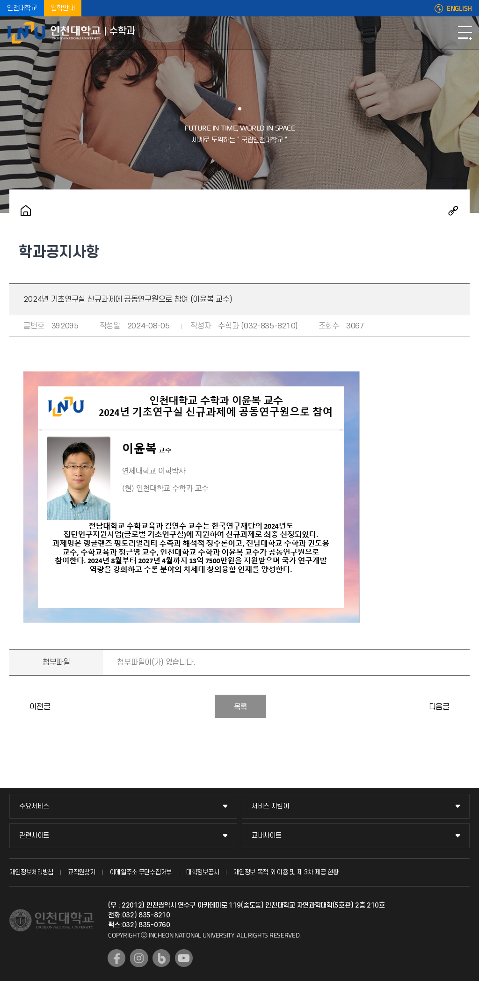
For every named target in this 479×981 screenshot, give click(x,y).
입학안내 (63, 8)
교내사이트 (267, 836)
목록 (240, 707)
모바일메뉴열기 (465, 32)
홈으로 (25, 210)
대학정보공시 (202, 872)
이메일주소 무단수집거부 (141, 872)
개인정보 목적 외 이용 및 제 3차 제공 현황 (286, 872)
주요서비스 (34, 806)
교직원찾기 (81, 872)
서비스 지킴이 (270, 806)
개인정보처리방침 (31, 872)
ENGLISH (459, 8)
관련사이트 (34, 836)
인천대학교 (22, 8)
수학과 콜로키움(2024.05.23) (18, 706)
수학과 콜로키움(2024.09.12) (460, 706)
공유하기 (453, 210)
